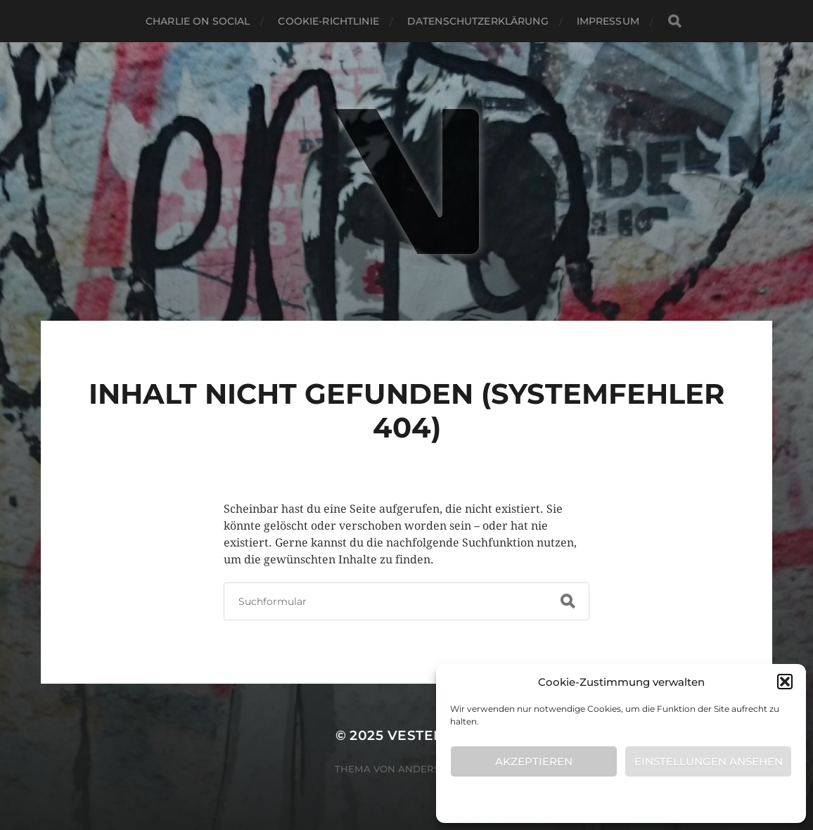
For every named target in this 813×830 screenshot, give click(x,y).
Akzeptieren (533, 761)
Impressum (608, 21)
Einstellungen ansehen (708, 761)
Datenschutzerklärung (478, 21)
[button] (785, 682)
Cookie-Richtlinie (614, 798)
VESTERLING (433, 735)
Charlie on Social (198, 21)
